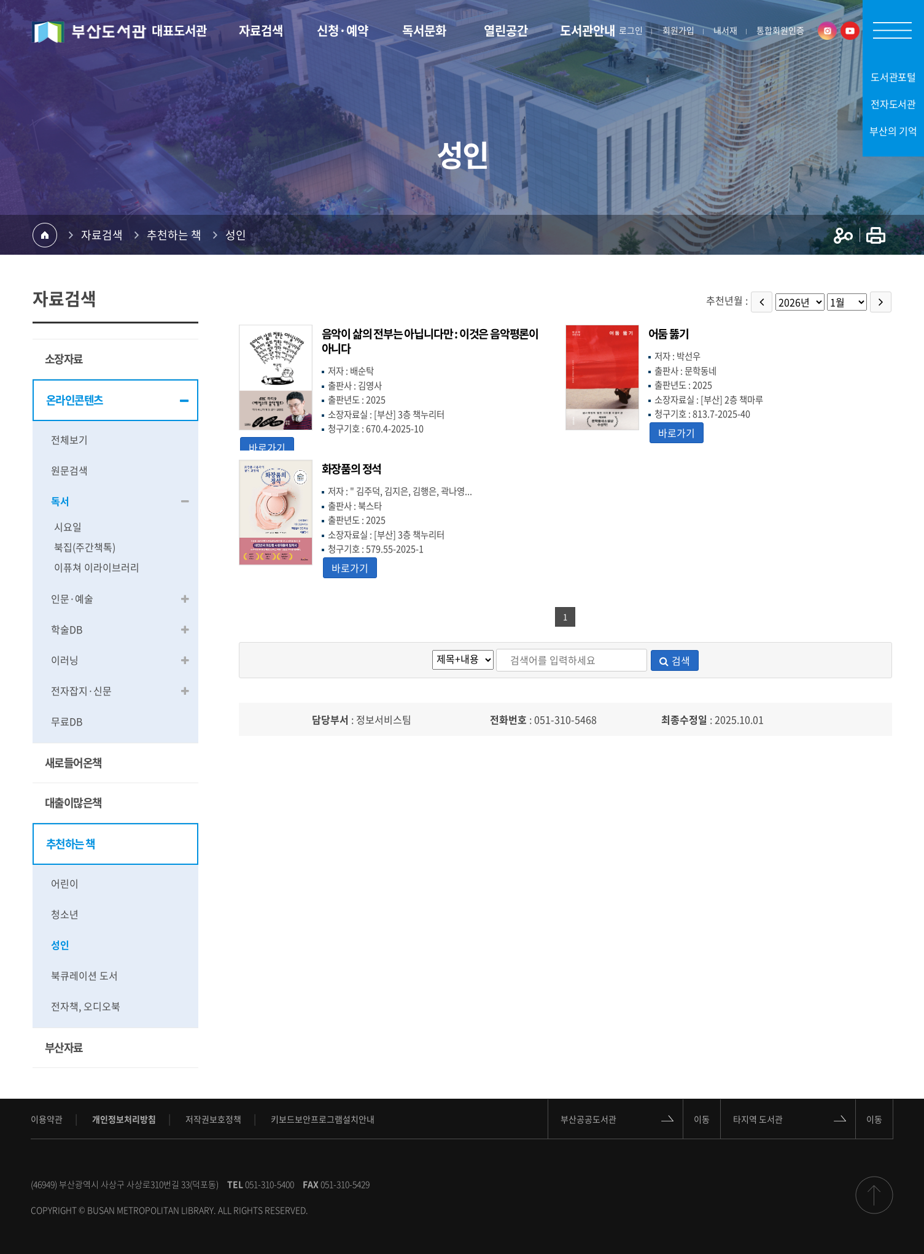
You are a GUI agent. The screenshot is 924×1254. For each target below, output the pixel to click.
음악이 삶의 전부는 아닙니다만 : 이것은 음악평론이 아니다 (430, 341)
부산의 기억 (893, 130)
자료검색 (102, 234)
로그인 (631, 30)
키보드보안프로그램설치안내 (323, 1119)
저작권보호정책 (213, 1119)
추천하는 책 (174, 234)
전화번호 (508, 719)
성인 (235, 234)
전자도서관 (894, 103)
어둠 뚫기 (668, 333)
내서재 (725, 30)
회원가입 (678, 30)
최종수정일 (684, 719)
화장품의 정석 (352, 468)
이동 (702, 1118)
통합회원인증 (780, 30)
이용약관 (47, 1119)
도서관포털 (894, 76)
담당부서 (330, 719)
